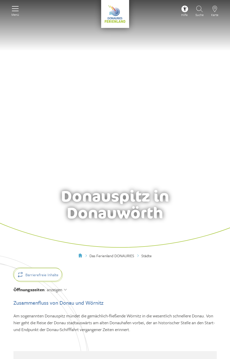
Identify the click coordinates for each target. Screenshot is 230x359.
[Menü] (15, 10)
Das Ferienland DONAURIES (111, 255)
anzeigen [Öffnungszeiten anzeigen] (54, 289)
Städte (146, 255)
